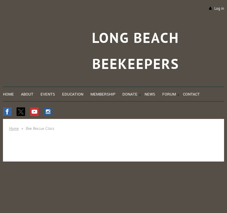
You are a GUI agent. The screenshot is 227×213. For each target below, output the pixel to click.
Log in (219, 8)
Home (14, 128)
